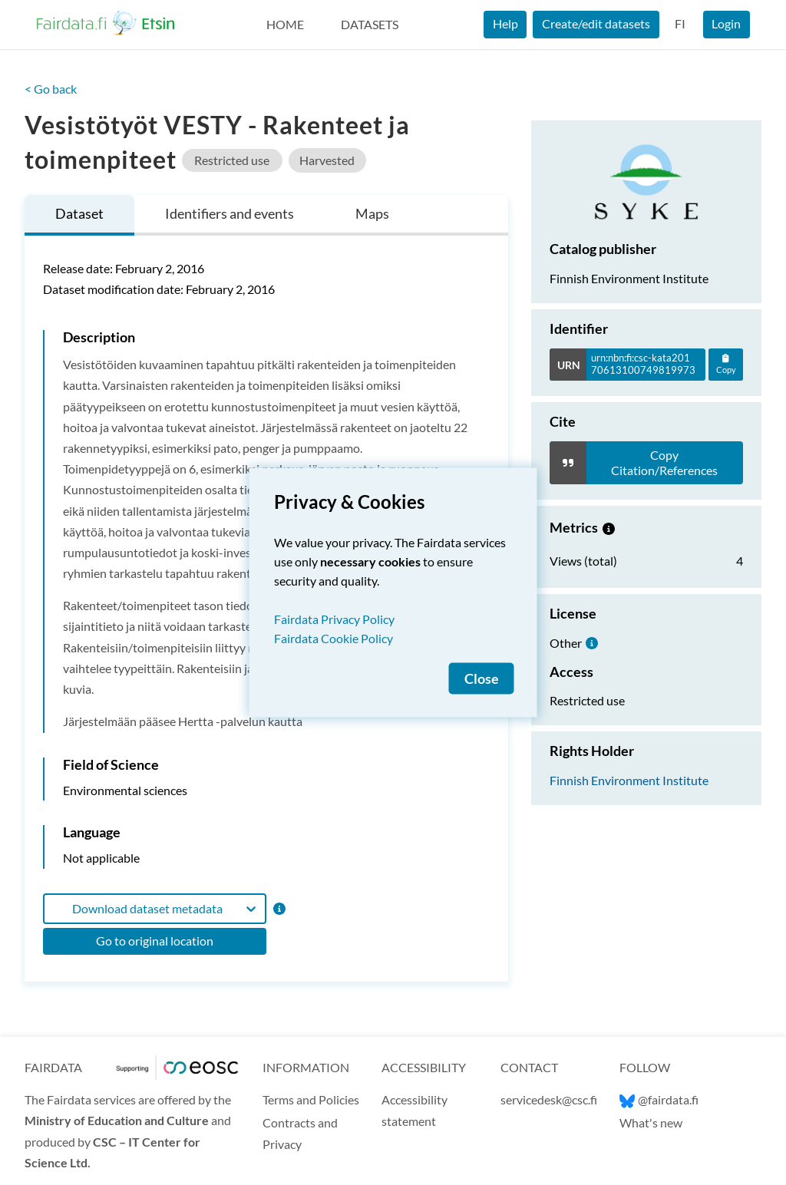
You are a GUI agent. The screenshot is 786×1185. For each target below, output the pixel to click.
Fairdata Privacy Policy (334, 619)
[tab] (79, 215)
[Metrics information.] (608, 527)
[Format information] (278, 908)
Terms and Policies (311, 1099)
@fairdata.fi (658, 1099)
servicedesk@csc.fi (548, 1099)
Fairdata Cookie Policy (333, 638)
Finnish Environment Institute (629, 780)
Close (481, 679)
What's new (650, 1122)
